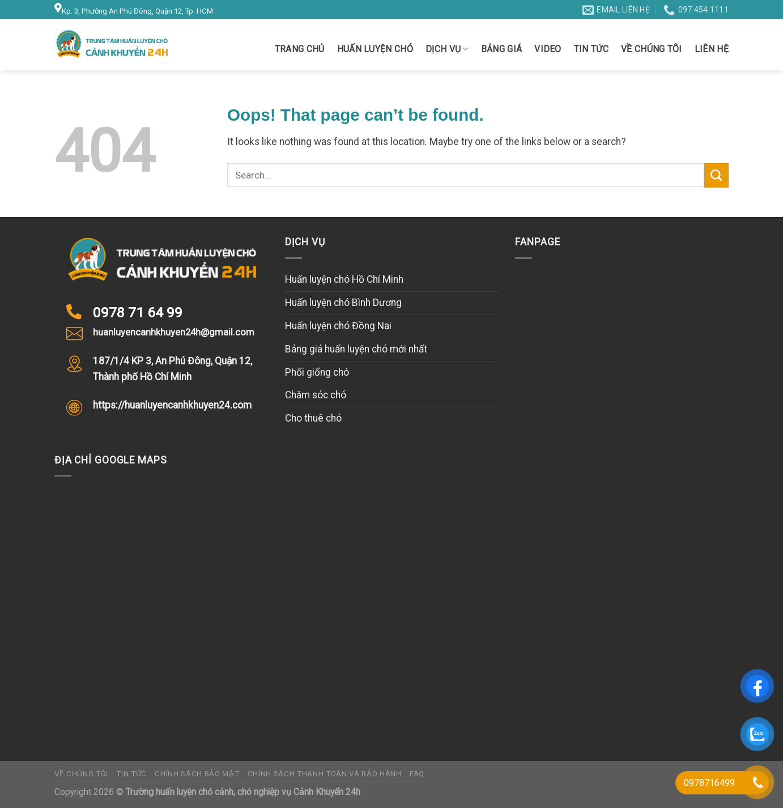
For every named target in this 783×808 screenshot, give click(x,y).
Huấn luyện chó (375, 49)
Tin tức (591, 49)
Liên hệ (712, 49)
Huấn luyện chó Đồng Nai (338, 325)
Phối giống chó (317, 372)
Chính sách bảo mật (197, 773)
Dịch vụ (447, 49)
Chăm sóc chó (315, 395)
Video (547, 49)
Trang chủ (300, 49)
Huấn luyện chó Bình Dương (343, 302)
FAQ (417, 773)
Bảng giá (501, 49)
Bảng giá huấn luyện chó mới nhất (356, 349)
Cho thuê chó (313, 418)
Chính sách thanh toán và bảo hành (325, 773)
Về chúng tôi (651, 49)
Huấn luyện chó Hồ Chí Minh (344, 279)
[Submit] (716, 175)
